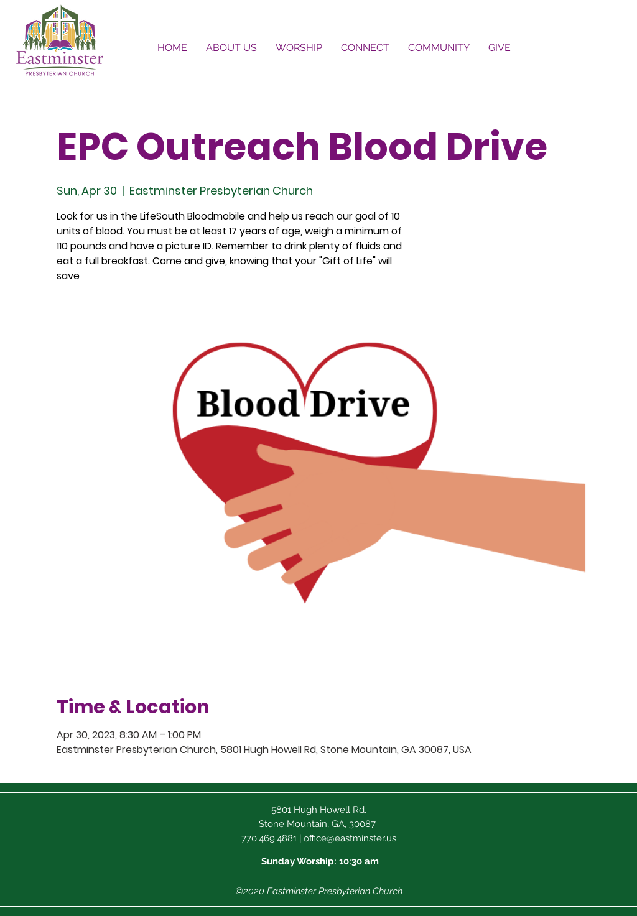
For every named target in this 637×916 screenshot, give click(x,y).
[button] (231, 47)
